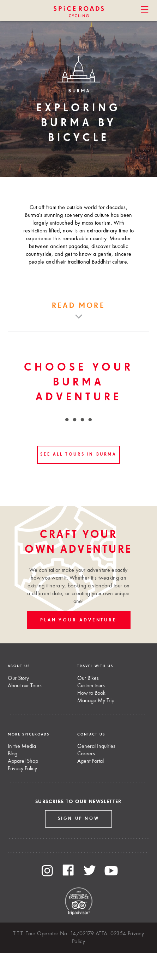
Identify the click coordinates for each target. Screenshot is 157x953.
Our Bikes (88, 678)
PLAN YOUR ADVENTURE (78, 620)
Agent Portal (90, 761)
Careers (86, 754)
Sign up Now (78, 819)
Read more (78, 306)
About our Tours (25, 686)
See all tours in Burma (78, 454)
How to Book (91, 693)
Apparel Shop (23, 761)
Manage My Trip (95, 701)
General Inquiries (96, 746)
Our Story (18, 678)
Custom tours (91, 686)
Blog (12, 754)
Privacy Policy (22, 769)
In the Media (22, 746)
